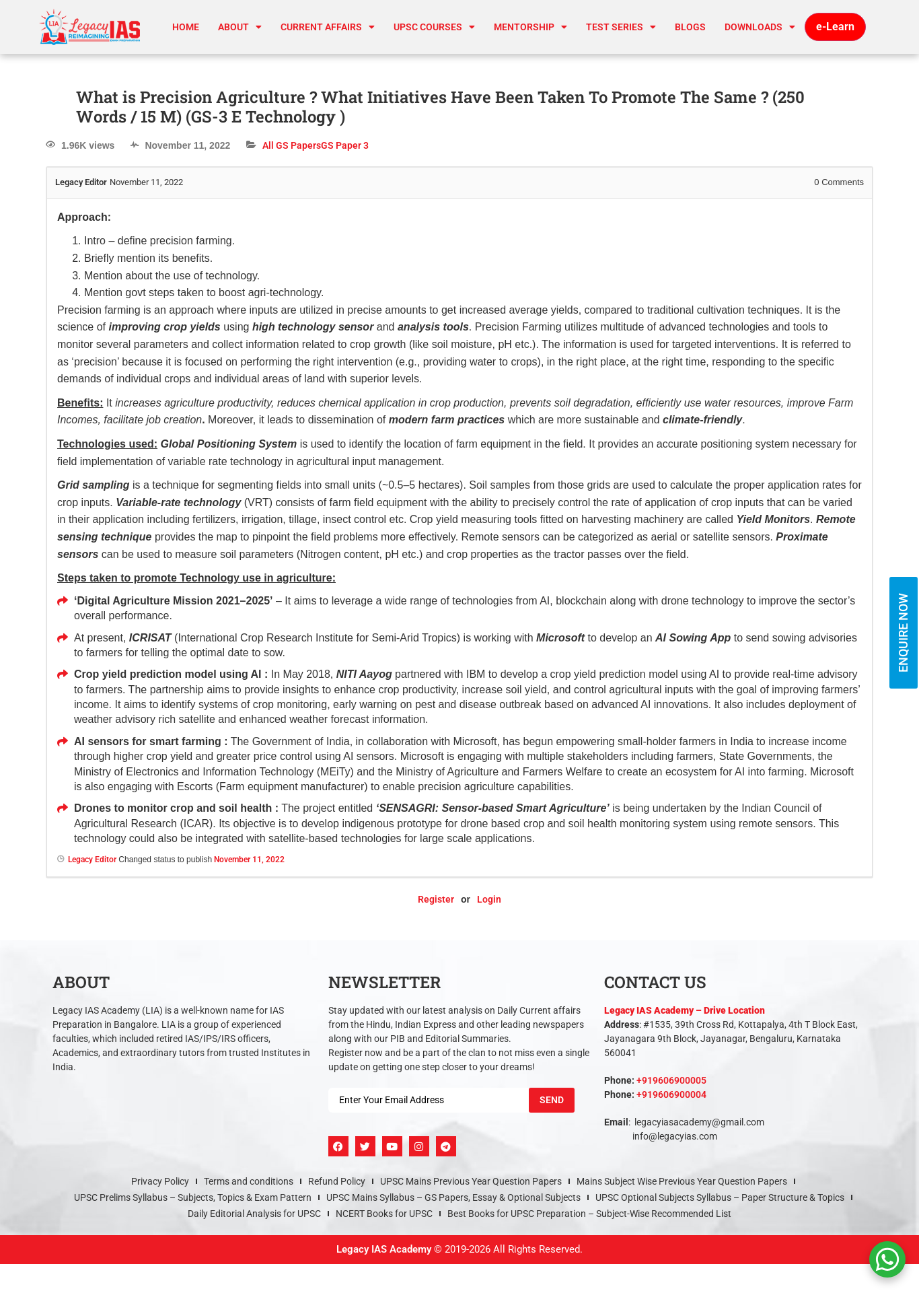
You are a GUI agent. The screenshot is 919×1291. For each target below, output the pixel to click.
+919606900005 (671, 1080)
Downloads (760, 26)
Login (489, 899)
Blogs (690, 27)
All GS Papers (291, 145)
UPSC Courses (434, 26)
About (240, 26)
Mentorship (530, 26)
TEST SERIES (621, 26)
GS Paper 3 (345, 145)
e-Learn (835, 26)
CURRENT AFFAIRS (328, 26)
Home (185, 27)
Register (436, 899)
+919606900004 (671, 1094)
